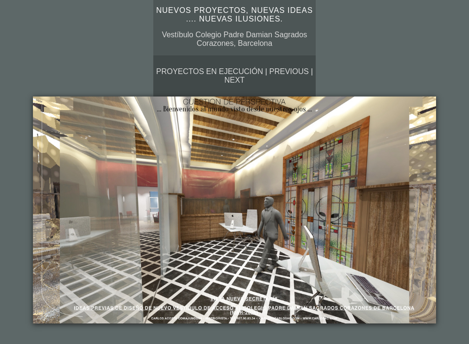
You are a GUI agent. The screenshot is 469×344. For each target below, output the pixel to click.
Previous (289, 71)
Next (234, 80)
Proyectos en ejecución (209, 71)
